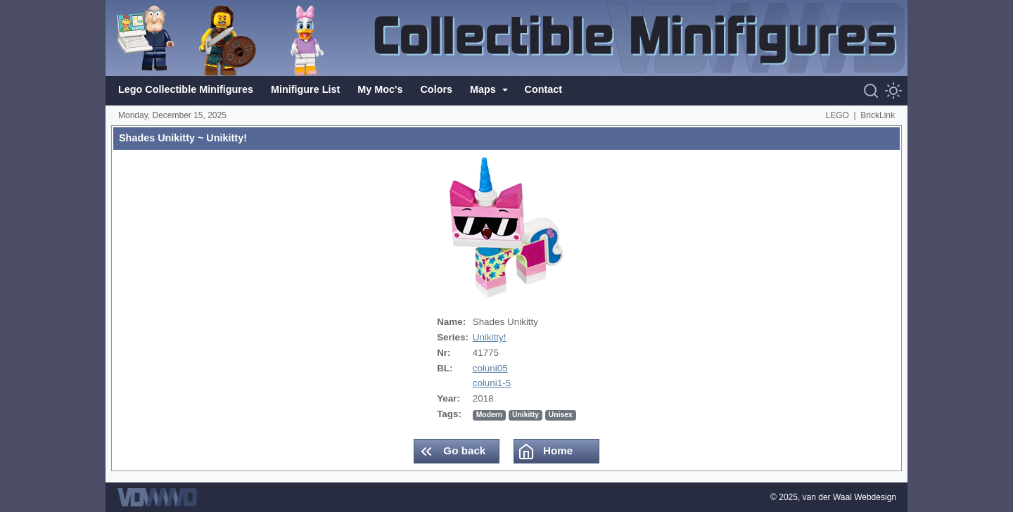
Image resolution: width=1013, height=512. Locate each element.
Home (545, 451)
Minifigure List (305, 89)
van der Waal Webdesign (849, 497)
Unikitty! (490, 337)
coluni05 (490, 368)
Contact (544, 89)
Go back (451, 451)
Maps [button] (484, 89)
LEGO (837, 115)
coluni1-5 (492, 383)
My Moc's (379, 89)
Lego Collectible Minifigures (185, 89)
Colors (436, 89)
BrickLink (877, 115)
